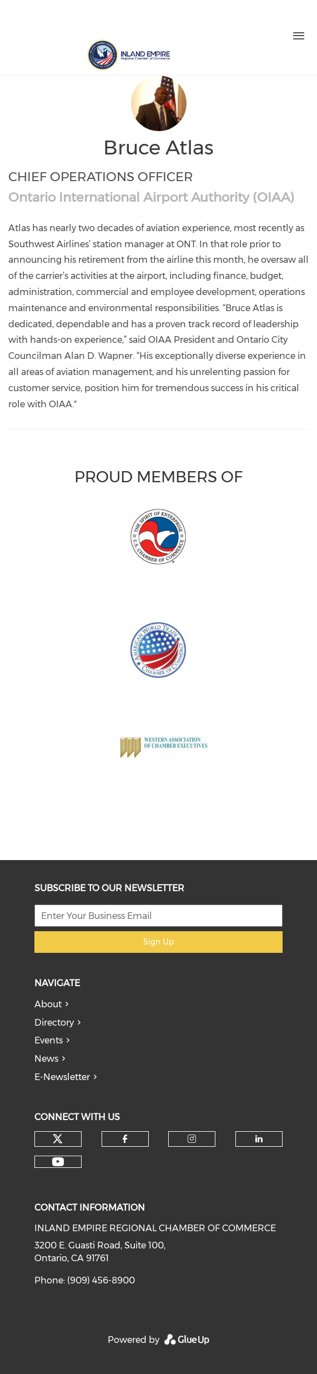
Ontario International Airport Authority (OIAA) (151, 197)
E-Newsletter (62, 1077)
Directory (54, 1022)
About (48, 1004)
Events (48, 1040)
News (46, 1058)
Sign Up (158, 942)
